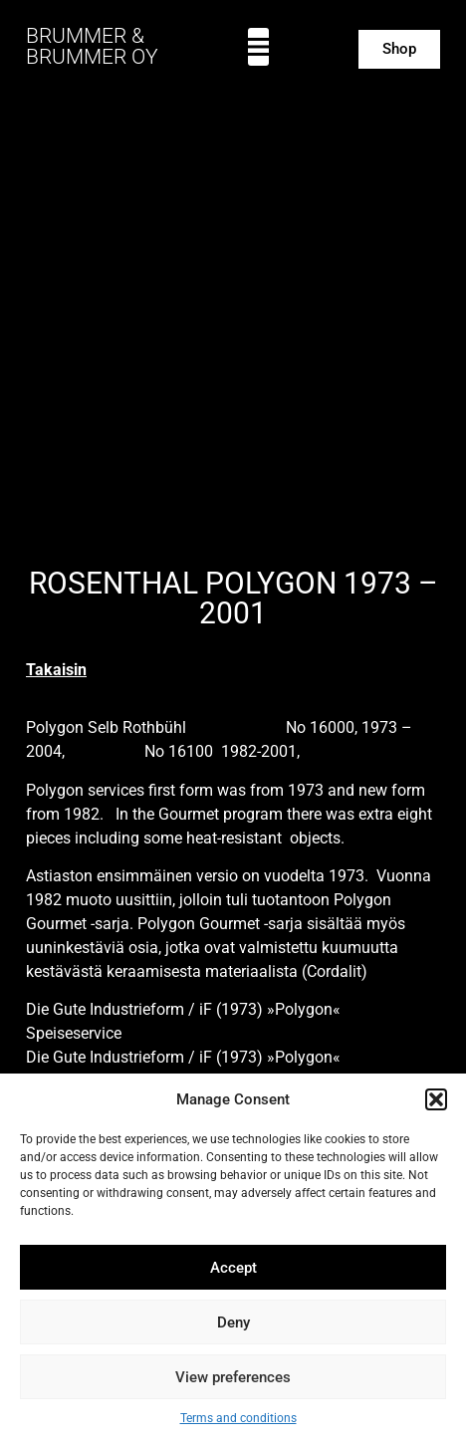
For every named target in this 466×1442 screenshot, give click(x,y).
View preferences (233, 1377)
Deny (233, 1322)
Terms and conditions (238, 1418)
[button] (436, 1099)
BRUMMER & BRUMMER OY (92, 46)
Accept (233, 1268)
